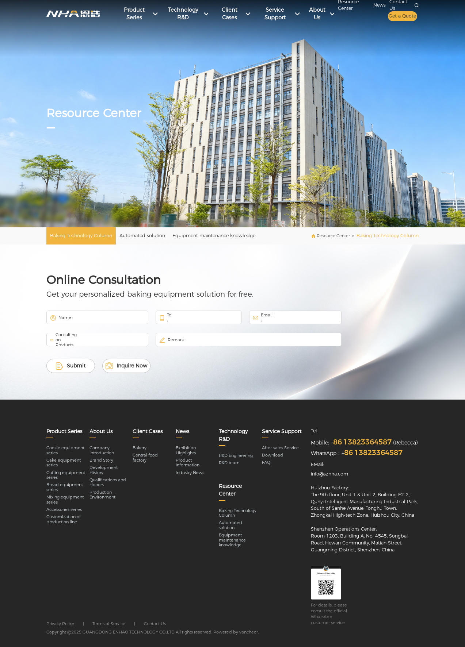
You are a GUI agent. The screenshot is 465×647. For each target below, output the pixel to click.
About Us (101, 431)
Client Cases (148, 431)
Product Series (64, 431)
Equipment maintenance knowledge (213, 235)
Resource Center (333, 235)
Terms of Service (108, 623)
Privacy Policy (60, 623)
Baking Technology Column (81, 235)
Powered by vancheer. (236, 632)
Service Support (281, 431)
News (379, 5)
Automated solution (142, 235)
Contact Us (155, 623)
